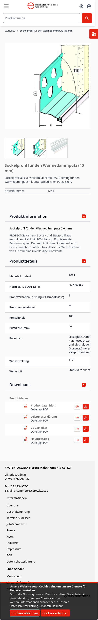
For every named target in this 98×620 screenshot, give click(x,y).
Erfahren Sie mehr (51, 606)
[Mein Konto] (88, 6)
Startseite (10, 30)
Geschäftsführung (18, 511)
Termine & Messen (18, 518)
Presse (11, 530)
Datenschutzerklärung (21, 561)
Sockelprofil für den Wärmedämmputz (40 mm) (46, 30)
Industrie (12, 543)
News (10, 536)
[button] (47, 86)
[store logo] (44, 6)
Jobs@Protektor (17, 524)
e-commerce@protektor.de (31, 490)
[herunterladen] (25, 406)
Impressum (14, 549)
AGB (9, 555)
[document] (49, 601)
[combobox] (41, 18)
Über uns (13, 505)
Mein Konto (14, 576)
